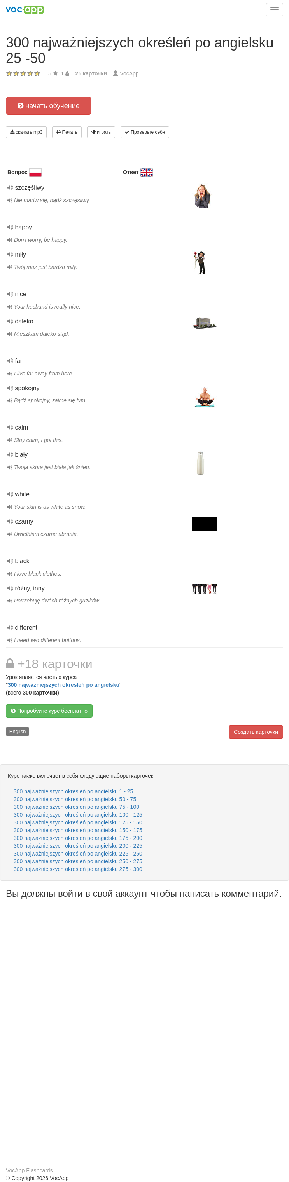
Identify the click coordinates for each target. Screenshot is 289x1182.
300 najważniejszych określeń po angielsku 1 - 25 (73, 791)
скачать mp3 (26, 132)
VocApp (129, 73)
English (17, 731)
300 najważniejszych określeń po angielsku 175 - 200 (78, 838)
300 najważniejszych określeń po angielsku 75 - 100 (76, 807)
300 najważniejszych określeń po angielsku (63, 685)
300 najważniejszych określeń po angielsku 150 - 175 (78, 830)
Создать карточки (256, 732)
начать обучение (49, 106)
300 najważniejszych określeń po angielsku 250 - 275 (78, 861)
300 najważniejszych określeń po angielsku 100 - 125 (78, 815)
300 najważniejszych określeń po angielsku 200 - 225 (78, 846)
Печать (66, 132)
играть (101, 132)
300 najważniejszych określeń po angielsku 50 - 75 (75, 799)
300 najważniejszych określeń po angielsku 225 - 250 (78, 853)
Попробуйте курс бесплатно (49, 711)
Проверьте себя (145, 132)
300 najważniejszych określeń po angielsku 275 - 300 (78, 869)
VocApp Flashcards (29, 1170)
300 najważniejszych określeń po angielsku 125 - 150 (78, 822)
